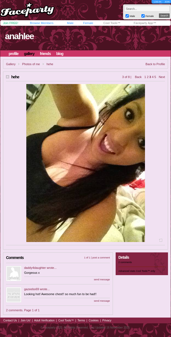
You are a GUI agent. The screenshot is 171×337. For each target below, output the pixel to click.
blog (59, 53)
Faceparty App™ (145, 23)
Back (138, 77)
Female (88, 23)
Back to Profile (155, 64)
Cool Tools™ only (145, 271)
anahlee (19, 36)
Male (70, 23)
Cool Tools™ (111, 23)
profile (14, 53)
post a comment (101, 257)
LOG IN (157, 2)
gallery (29, 53)
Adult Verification (44, 320)
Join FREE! (10, 23)
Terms (81, 320)
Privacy (107, 320)
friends (45, 53)
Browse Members (41, 23)
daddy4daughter (35, 267)
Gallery (11, 64)
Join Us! (25, 320)
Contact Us (10, 320)
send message (102, 279)
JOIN (167, 2)
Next (162, 77)
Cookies (94, 320)
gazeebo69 (31, 289)
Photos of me (31, 64)
